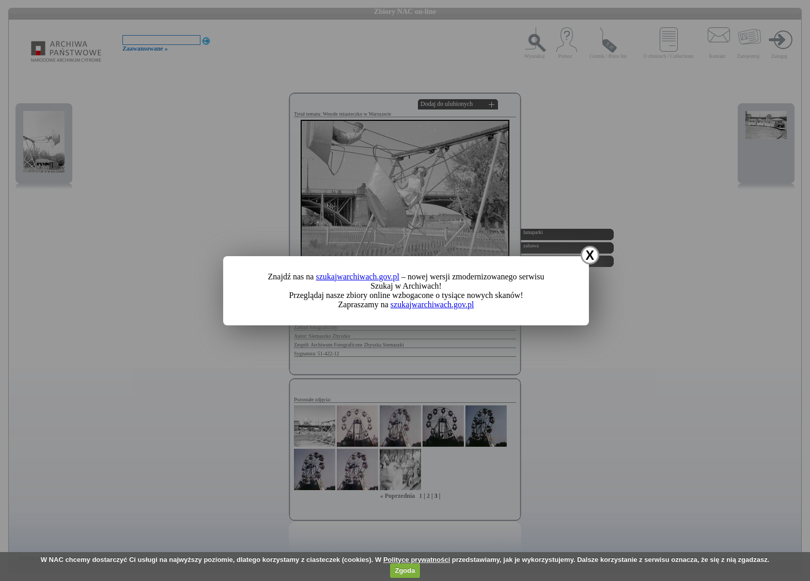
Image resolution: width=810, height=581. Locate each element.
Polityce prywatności (416, 559)
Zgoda (405, 570)
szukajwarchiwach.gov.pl (357, 276)
